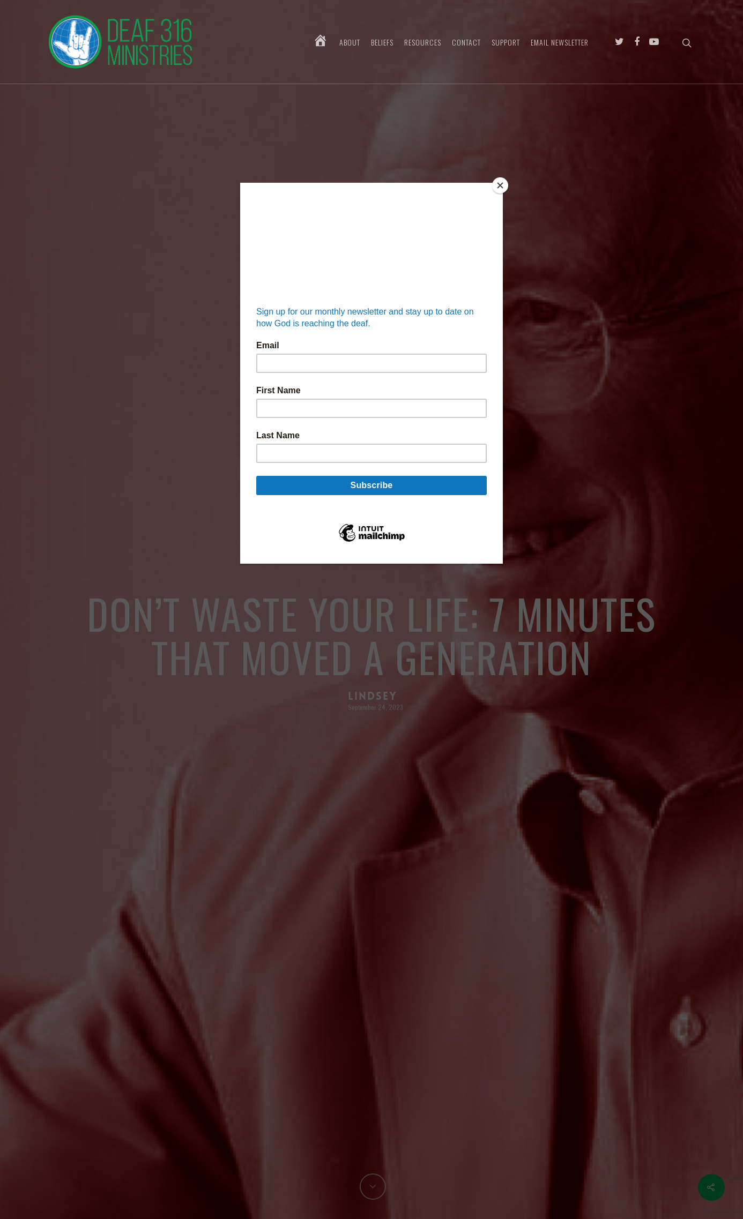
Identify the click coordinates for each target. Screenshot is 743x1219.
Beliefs (382, 42)
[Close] (500, 185)
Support (506, 42)
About (349, 42)
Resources (422, 42)
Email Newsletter (560, 42)
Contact (466, 42)
